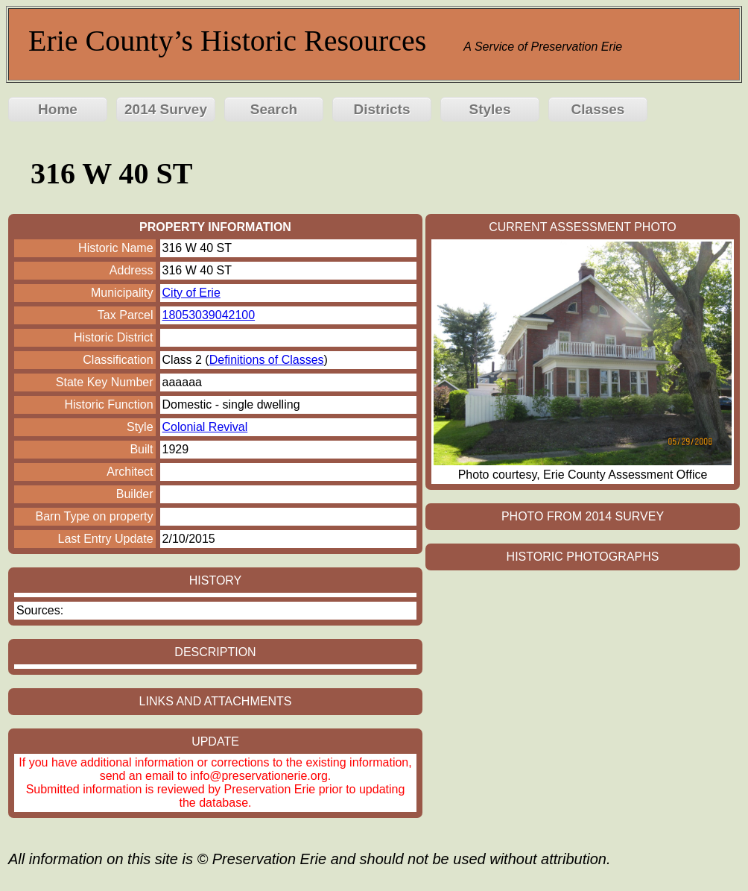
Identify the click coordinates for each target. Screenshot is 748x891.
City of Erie (191, 292)
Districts (381, 109)
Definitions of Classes (266, 359)
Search (273, 109)
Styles (490, 109)
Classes (598, 109)
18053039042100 (209, 315)
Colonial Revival (205, 427)
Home (57, 109)
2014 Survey (165, 109)
